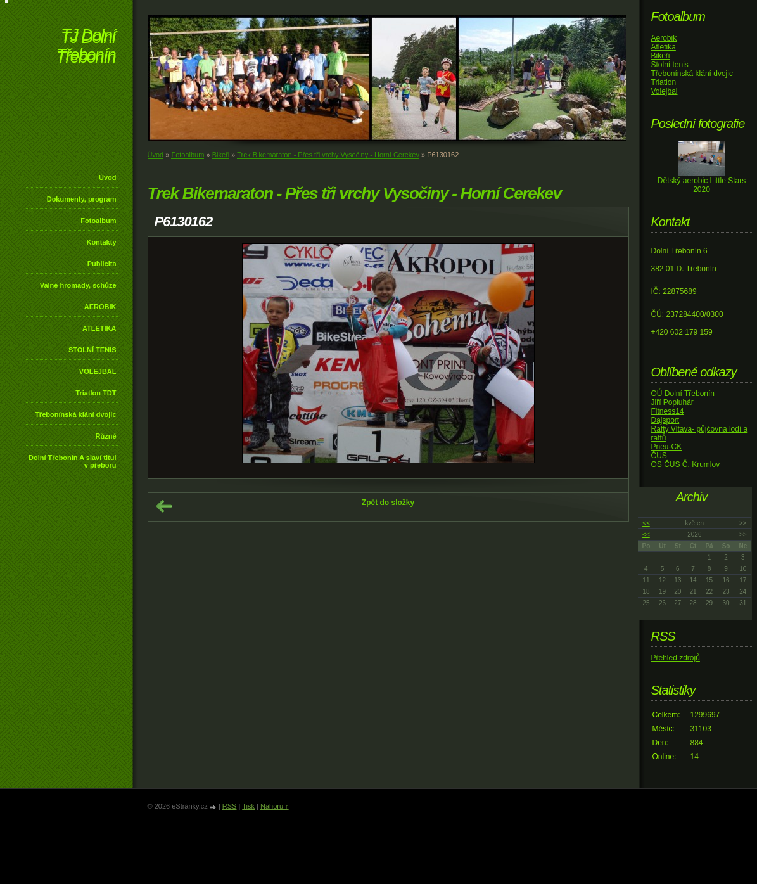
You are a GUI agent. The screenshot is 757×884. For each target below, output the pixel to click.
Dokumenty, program (82, 199)
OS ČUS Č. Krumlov (685, 464)
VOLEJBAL (98, 371)
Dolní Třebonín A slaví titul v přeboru (73, 461)
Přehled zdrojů (675, 657)
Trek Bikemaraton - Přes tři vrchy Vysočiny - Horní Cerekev (328, 154)
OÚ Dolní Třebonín (683, 393)
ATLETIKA (99, 328)
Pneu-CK (666, 446)
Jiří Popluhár (672, 402)
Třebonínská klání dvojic (75, 414)
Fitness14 (667, 411)
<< (646, 523)
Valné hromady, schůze (78, 285)
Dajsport (665, 420)
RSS (229, 806)
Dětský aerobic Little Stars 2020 (702, 185)
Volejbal (664, 91)
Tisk (248, 806)
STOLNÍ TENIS (92, 350)
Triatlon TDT (95, 393)
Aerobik (664, 38)
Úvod (108, 177)
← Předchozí (164, 506)
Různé (106, 436)
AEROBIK (100, 307)
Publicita (102, 263)
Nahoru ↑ (274, 806)
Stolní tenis (670, 64)
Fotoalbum (98, 220)
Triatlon (664, 82)
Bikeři (221, 154)
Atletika (663, 46)
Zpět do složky (388, 502)
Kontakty (101, 242)
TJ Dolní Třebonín (86, 47)
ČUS (659, 455)
